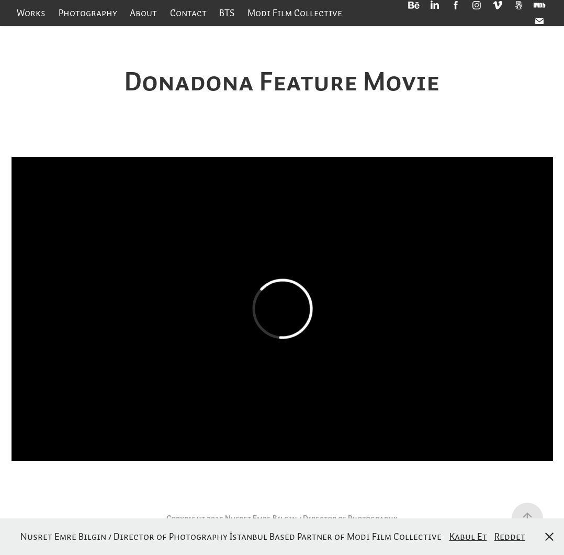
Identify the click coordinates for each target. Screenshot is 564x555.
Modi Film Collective (294, 12)
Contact (188, 12)
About (143, 12)
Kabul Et (468, 536)
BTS (226, 12)
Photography (88, 12)
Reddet (509, 536)
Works (31, 12)
